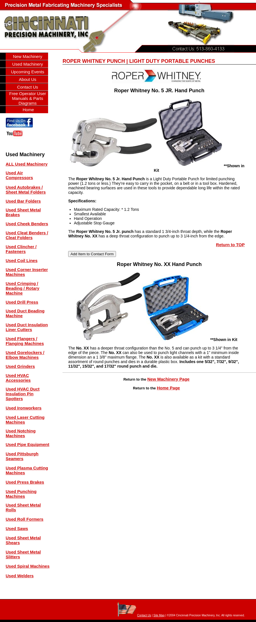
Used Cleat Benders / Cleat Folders (27, 235)
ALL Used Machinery (27, 164)
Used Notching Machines (21, 433)
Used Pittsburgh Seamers (22, 456)
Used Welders (20, 575)
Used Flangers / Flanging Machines (25, 341)
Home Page (168, 387)
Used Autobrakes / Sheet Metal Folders (26, 189)
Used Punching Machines (21, 494)
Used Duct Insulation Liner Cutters (27, 327)
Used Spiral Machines (28, 566)
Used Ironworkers (24, 408)
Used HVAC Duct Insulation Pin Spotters (23, 394)
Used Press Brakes (25, 482)
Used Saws (17, 528)
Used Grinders (20, 366)
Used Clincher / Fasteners (21, 249)
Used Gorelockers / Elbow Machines (25, 355)
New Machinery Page (168, 379)
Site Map (158, 615)
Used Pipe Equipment (27, 444)
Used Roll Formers (24, 519)
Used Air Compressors (19, 175)
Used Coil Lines (22, 260)
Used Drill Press (22, 302)
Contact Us (144, 615)
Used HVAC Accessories (18, 378)
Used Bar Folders (23, 201)
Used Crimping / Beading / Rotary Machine (22, 288)
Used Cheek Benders (27, 223)
